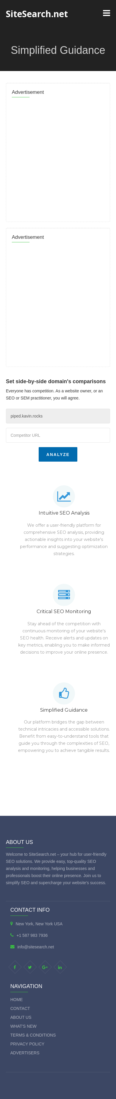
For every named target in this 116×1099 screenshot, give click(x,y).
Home (16, 999)
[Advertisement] (58, 158)
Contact (20, 1008)
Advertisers (25, 1052)
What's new (23, 1026)
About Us (20, 1017)
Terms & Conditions (33, 1035)
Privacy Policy (27, 1044)
